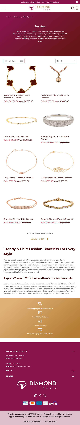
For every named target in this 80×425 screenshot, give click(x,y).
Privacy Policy (51, 421)
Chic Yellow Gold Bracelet (16, 136)
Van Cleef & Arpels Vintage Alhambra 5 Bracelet (17, 96)
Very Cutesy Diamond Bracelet (18, 178)
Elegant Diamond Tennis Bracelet (57, 219)
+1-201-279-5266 (13, 364)
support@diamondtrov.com (18, 366)
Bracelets (17, 17)
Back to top (40, 239)
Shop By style (28, 17)
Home (8, 17)
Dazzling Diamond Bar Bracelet (19, 219)
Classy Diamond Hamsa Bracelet (56, 178)
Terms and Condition (32, 421)
